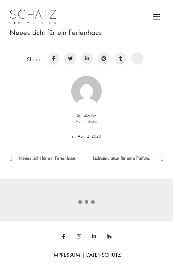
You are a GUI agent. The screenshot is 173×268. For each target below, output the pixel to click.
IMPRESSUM (66, 255)
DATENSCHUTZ (103, 255)
